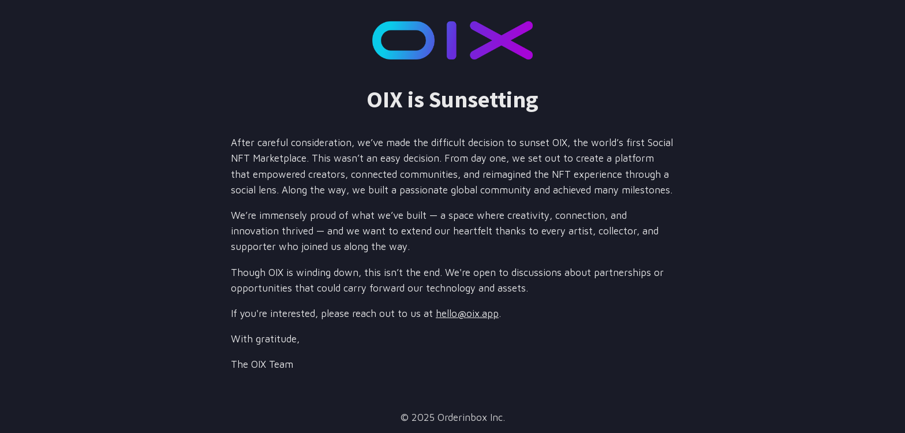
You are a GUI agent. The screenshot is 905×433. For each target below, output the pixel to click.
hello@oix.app (467, 313)
